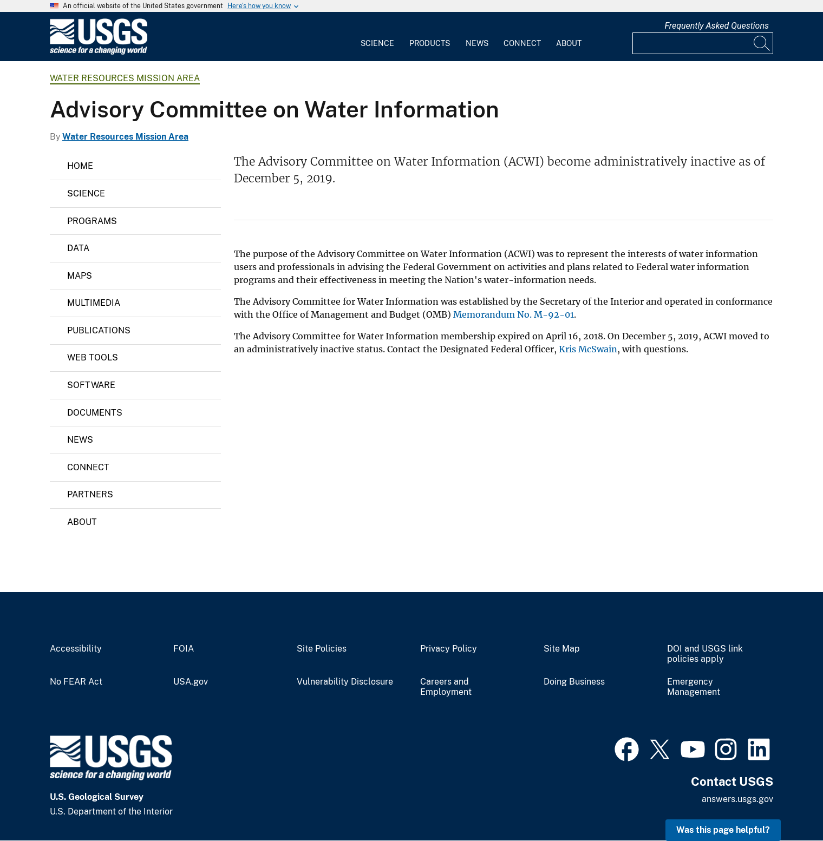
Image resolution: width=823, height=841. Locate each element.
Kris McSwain (588, 349)
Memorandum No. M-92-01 (513, 314)
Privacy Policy (448, 649)
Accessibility (76, 649)
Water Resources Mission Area (125, 78)
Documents (94, 413)
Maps (79, 276)
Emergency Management (693, 687)
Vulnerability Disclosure (345, 682)
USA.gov (190, 682)
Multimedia (93, 303)
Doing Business (574, 682)
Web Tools (92, 357)
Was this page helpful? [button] (723, 830)
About (569, 43)
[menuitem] (377, 36)
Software (91, 385)
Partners (90, 494)
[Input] (702, 43)
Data (78, 248)
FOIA (183, 649)
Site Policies (322, 649)
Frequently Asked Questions (716, 26)
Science (377, 43)
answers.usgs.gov (737, 799)
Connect (522, 43)
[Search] (762, 43)
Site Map (562, 649)
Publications (98, 330)
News (477, 43)
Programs (92, 221)
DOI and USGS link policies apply (705, 654)
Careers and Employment (446, 687)
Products (429, 43)
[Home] (98, 52)
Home (80, 166)
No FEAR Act (76, 682)
